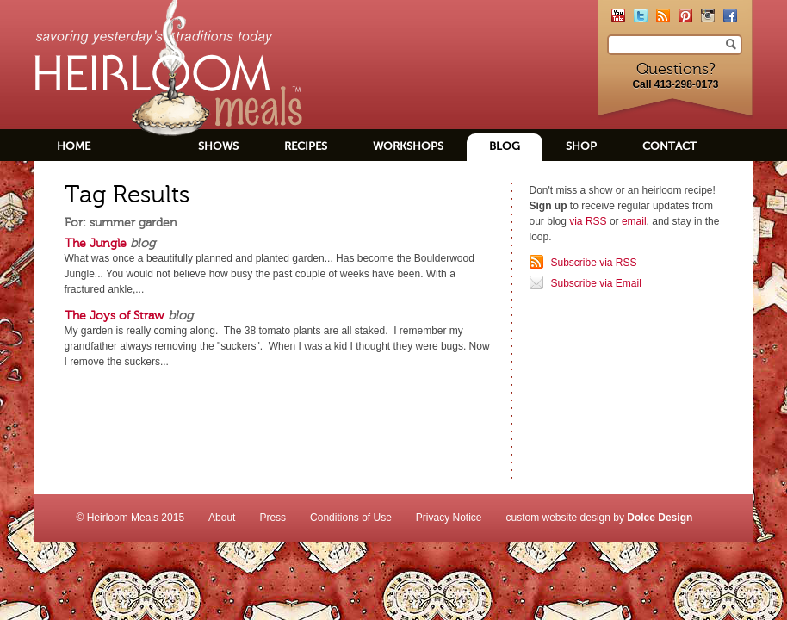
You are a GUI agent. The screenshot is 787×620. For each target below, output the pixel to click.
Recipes (305, 146)
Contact (669, 146)
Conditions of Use (351, 518)
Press (272, 518)
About (221, 518)
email (634, 221)
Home (73, 146)
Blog (504, 146)
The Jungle (96, 243)
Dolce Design (659, 518)
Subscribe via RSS (594, 263)
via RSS (587, 221)
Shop (581, 146)
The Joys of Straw (114, 315)
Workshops (408, 146)
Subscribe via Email (596, 283)
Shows (218, 146)
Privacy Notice (449, 518)
